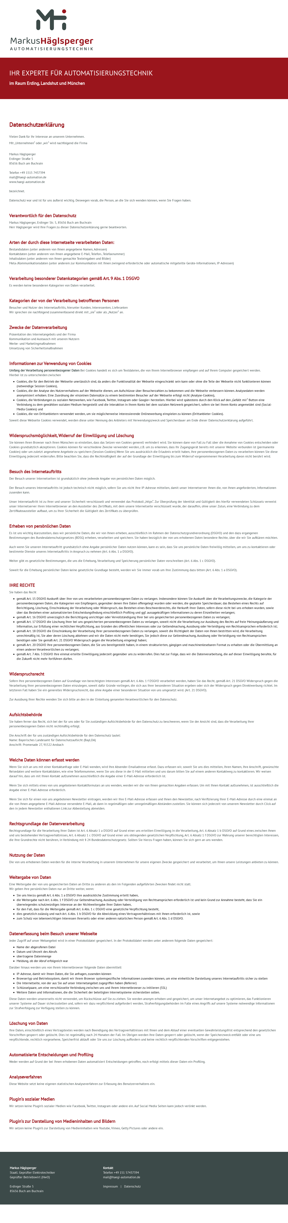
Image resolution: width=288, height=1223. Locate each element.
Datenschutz (131, 1186)
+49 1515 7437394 (32, 173)
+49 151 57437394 (126, 1173)
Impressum (111, 1186)
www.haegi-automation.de (27, 182)
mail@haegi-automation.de (27, 177)
